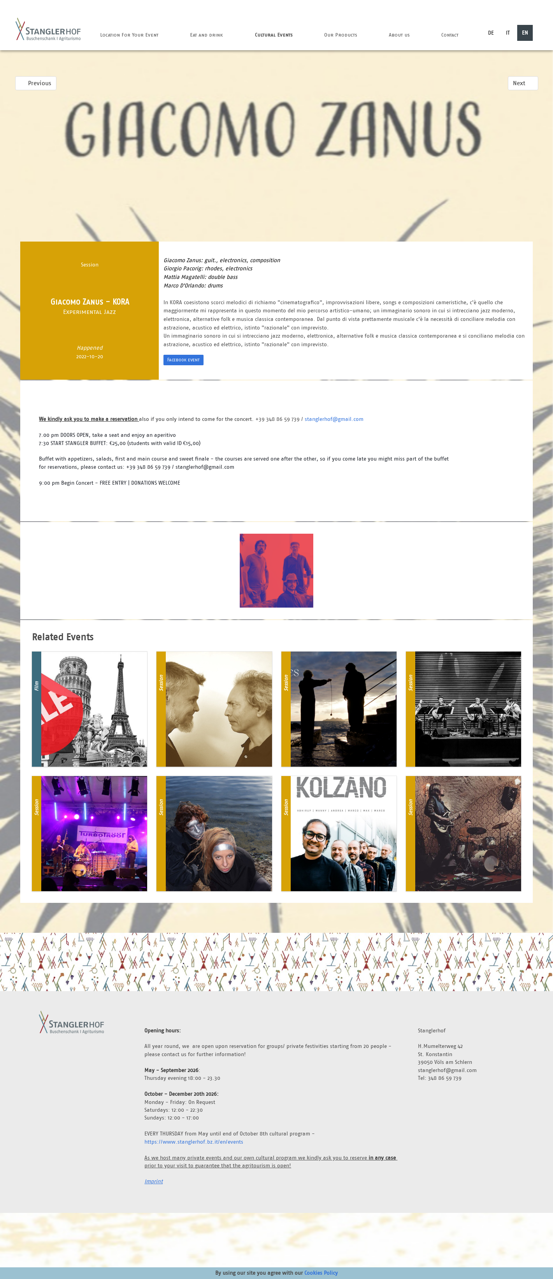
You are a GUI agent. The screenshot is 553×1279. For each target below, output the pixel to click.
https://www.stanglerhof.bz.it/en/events (193, 1142)
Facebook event (183, 359)
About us (399, 35)
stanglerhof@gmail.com (334, 419)
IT (508, 33)
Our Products (340, 35)
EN (525, 33)
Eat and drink (206, 35)
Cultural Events (274, 35)
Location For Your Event (129, 35)
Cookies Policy (321, 1273)
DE (491, 33)
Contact (449, 35)
